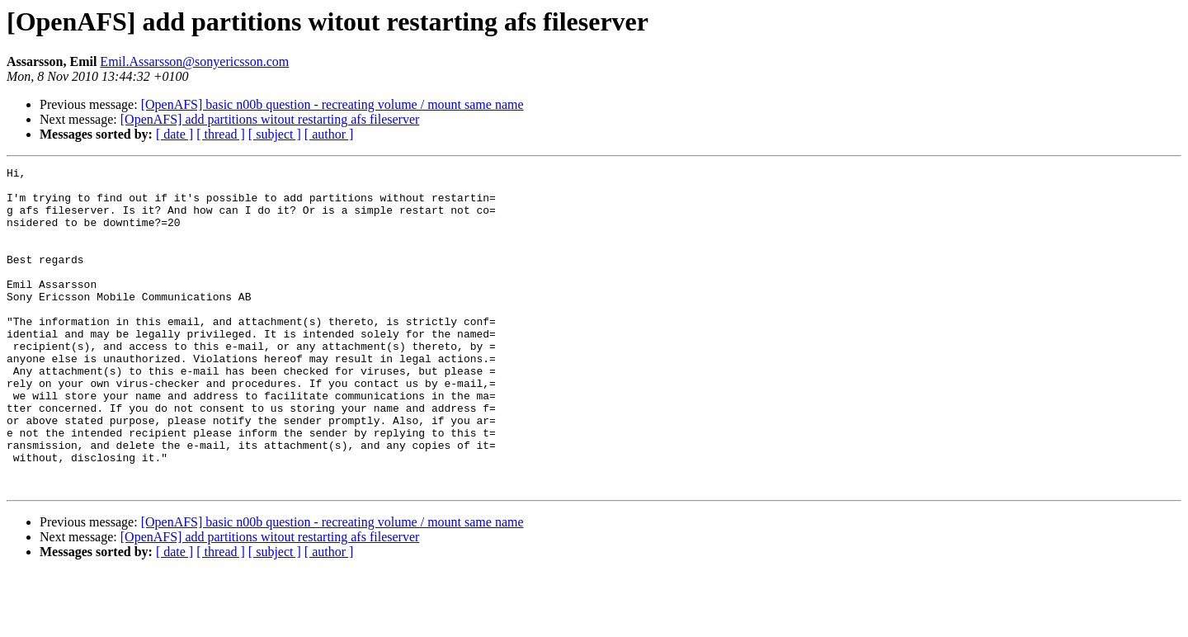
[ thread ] (220, 134)
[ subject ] (274, 134)
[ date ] (174, 134)
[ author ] (329, 134)
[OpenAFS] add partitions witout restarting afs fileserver (270, 119)
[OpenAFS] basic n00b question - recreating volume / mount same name (332, 104)
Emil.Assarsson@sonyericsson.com (194, 61)
